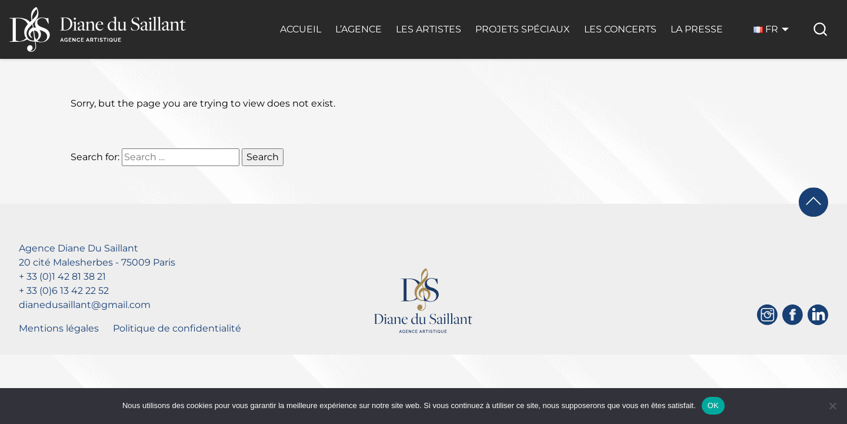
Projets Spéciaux (522, 29)
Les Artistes (428, 29)
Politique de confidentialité (177, 328)
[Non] (832, 406)
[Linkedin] (818, 314)
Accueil (300, 29)
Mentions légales (59, 328)
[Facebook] (792, 314)
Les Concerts (620, 29)
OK (713, 405)
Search (262, 157)
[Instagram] (767, 314)
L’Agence (358, 29)
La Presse (697, 29)
